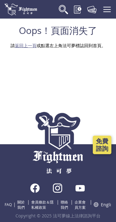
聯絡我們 (64, 204)
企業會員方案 (80, 204)
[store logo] (21, 9)
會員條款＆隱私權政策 (42, 204)
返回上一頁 (26, 45)
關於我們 (21, 204)
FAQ (8, 204)
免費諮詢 (102, 145)
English (102, 205)
